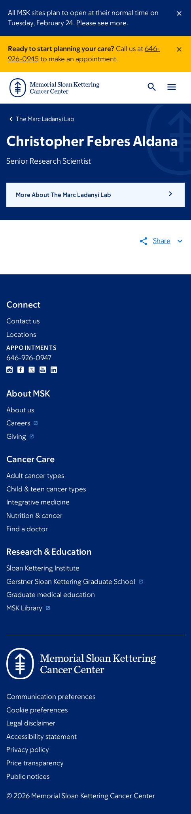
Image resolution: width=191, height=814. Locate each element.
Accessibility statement (41, 736)
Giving (17, 436)
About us (20, 410)
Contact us (23, 321)
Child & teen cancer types (46, 489)
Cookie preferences (37, 710)
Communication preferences (50, 697)
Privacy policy (27, 750)
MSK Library (25, 608)
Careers (19, 423)
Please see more (101, 23)
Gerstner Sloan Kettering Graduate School (71, 581)
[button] (95, 195)
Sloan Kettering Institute (42, 568)
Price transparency (35, 763)
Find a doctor (27, 529)
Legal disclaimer (30, 723)
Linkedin (54, 369)
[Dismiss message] (179, 18)
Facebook (20, 369)
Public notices (27, 776)
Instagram (9, 369)
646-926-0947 (28, 358)
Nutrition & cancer (34, 515)
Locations (21, 334)
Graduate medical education (50, 595)
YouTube (43, 369)
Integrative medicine (38, 502)
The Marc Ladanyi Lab (45, 118)
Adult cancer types (35, 476)
